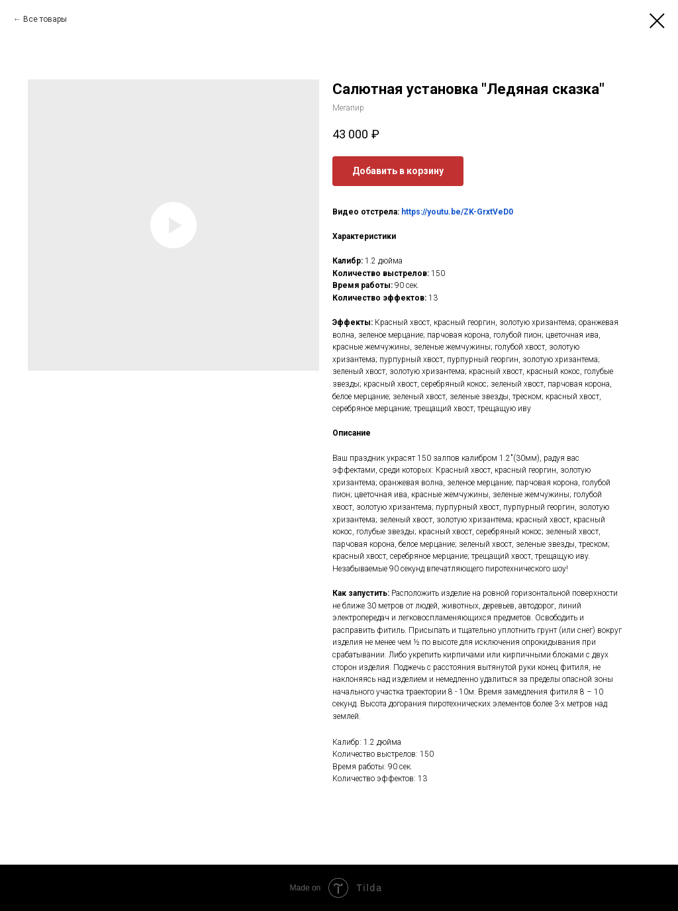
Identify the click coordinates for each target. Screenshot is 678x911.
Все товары (45, 19)
